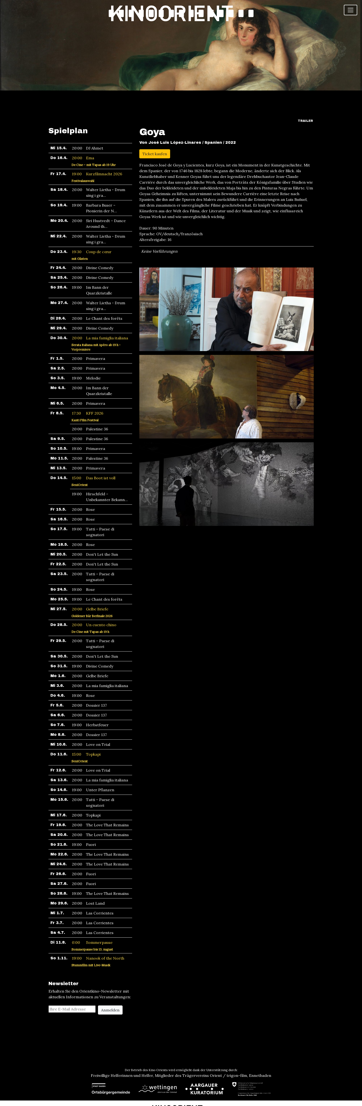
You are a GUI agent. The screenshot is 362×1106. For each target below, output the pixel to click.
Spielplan (68, 103)
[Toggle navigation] (350, 10)
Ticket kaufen (154, 125)
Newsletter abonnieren (181, 1097)
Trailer (305, 93)
